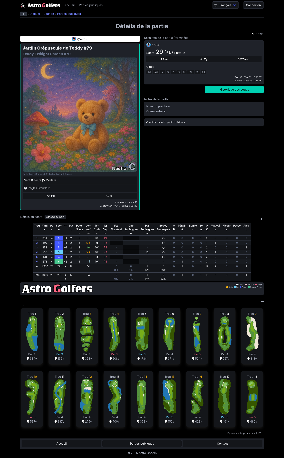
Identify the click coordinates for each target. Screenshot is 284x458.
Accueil (69, 5)
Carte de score (55, 216)
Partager (258, 33)
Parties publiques (91, 5)
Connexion (253, 5)
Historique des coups (234, 89)
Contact (222, 443)
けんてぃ (117, 205)
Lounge (49, 14)
